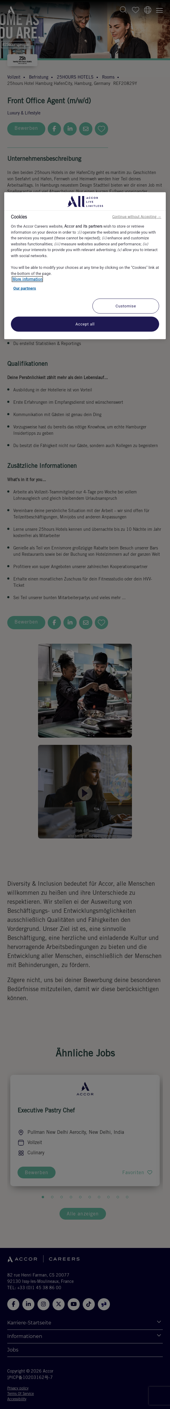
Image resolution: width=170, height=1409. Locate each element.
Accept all (85, 324)
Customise (126, 306)
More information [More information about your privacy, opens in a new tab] (27, 279)
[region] (85, 265)
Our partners (24, 288)
